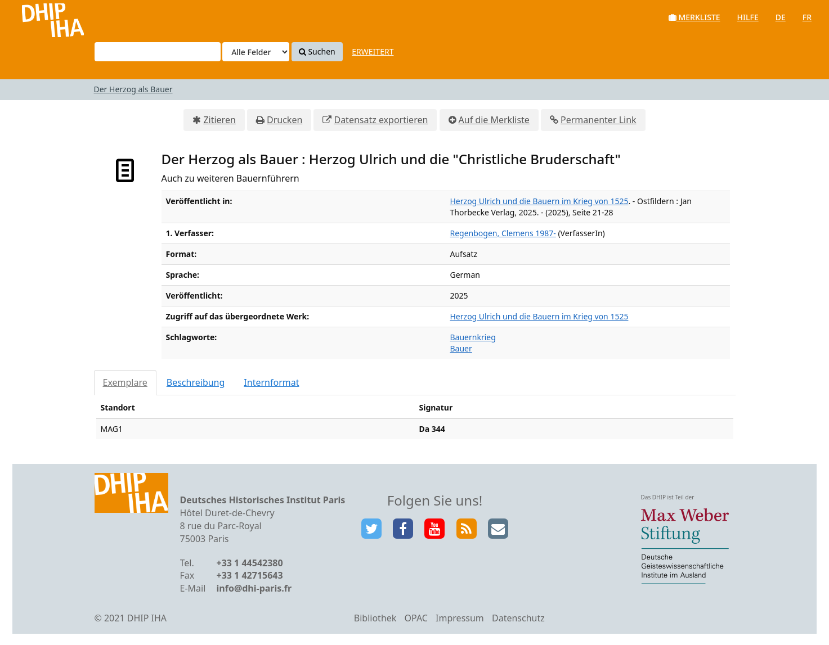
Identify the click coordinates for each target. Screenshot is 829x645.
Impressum (460, 618)
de (781, 17)
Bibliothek (375, 618)
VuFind (38, 17)
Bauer (461, 348)
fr (807, 17)
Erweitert (372, 51)
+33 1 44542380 (250, 563)
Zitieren (219, 120)
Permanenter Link (599, 120)
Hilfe (748, 17)
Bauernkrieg (473, 337)
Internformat (271, 382)
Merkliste (694, 17)
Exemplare (125, 382)
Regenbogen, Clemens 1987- (503, 233)
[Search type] (255, 51)
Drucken (284, 120)
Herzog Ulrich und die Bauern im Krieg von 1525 (539, 201)
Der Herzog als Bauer (133, 89)
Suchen (317, 51)
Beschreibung (196, 382)
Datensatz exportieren (381, 120)
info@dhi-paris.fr (254, 588)
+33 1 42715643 (250, 575)
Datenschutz (518, 618)
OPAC (416, 618)
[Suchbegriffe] (158, 51)
